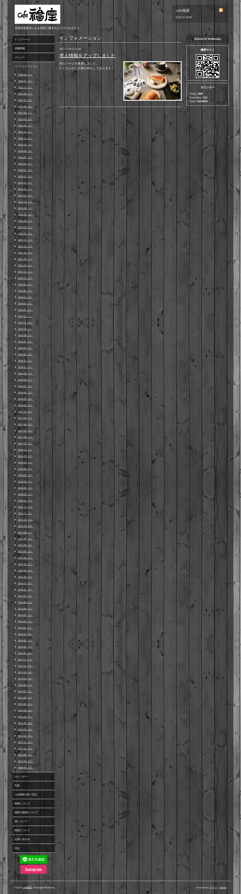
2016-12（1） (25, 449)
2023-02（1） (25, 189)
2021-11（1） (25, 246)
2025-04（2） (25, 112)
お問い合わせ (22, 839)
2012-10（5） (25, 748)
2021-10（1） (25, 252)
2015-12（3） (25, 507)
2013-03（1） (25, 716)
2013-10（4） (25, 672)
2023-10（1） (25, 182)
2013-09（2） (25, 678)
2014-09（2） (25, 602)
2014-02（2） (25, 646)
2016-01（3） (25, 500)
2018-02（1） (25, 405)
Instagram (33, 869)
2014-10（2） (25, 596)
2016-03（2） (25, 487)
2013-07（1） (25, 691)
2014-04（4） (25, 634)
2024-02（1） (25, 163)
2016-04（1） (25, 481)
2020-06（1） (25, 284)
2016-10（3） (25, 456)
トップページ (22, 39)
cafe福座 (27, 887)
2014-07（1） (25, 615)
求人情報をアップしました (87, 55)
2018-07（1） (25, 386)
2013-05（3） (25, 704)
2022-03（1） (25, 220)
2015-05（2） (25, 551)
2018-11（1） (25, 367)
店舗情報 (20, 48)
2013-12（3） (25, 659)
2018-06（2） (25, 392)
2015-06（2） (25, 545)
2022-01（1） (25, 233)
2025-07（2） (25, 100)
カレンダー (21, 776)
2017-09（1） (25, 418)
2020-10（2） (25, 278)
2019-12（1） (25, 316)
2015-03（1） (25, 564)
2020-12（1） (25, 271)
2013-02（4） (25, 723)
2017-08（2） (25, 424)
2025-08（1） (25, 93)
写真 (17, 785)
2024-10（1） (25, 144)
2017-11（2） (25, 411)
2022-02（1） (25, 227)
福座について (22, 803)
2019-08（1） (25, 335)
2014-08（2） (25, 608)
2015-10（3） (25, 519)
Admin (222, 887)
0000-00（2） (25, 767)
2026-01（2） (25, 81)
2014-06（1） (25, 621)
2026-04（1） (25, 74)
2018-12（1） (25, 360)
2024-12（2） (25, 138)
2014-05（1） (25, 627)
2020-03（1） (25, 303)
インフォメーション (26, 66)
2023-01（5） (25, 195)
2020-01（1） (25, 309)
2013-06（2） (25, 697)
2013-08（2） (25, 685)
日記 (17, 848)
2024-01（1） (25, 170)
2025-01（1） (25, 131)
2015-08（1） (25, 532)
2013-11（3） (25, 665)
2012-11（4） (25, 742)
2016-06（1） (25, 468)
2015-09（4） (25, 526)
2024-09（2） (25, 151)
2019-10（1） (25, 329)
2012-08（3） (25, 761)
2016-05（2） (25, 475)
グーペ (213, 887)
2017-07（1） (25, 430)
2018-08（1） (25, 379)
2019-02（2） (25, 354)
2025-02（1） (25, 125)
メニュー (20, 57)
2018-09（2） (25, 373)
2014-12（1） (25, 583)
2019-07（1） (25, 341)
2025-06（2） (25, 106)
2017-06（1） (25, 437)
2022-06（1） (25, 208)
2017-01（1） (25, 443)
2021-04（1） (25, 259)
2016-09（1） (25, 462)
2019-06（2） (25, 348)
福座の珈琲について (26, 812)
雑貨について (22, 830)
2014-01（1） (25, 653)
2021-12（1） (25, 240)
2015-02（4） (25, 570)
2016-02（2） (25, 494)
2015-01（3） (25, 576)
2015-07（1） (25, 538)
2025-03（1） (25, 119)
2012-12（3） (25, 735)
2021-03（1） (25, 265)
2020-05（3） (25, 290)
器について (21, 821)
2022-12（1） (25, 201)
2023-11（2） (25, 176)
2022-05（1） (25, 214)
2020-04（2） (25, 297)
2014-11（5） (25, 589)
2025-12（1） (25, 87)
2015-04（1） (25, 557)
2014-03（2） (25, 640)
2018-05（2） (25, 398)
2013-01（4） (25, 729)
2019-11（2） (25, 322)
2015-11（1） (25, 513)
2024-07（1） (25, 157)
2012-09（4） (25, 754)
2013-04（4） (25, 710)
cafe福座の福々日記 (26, 794)
